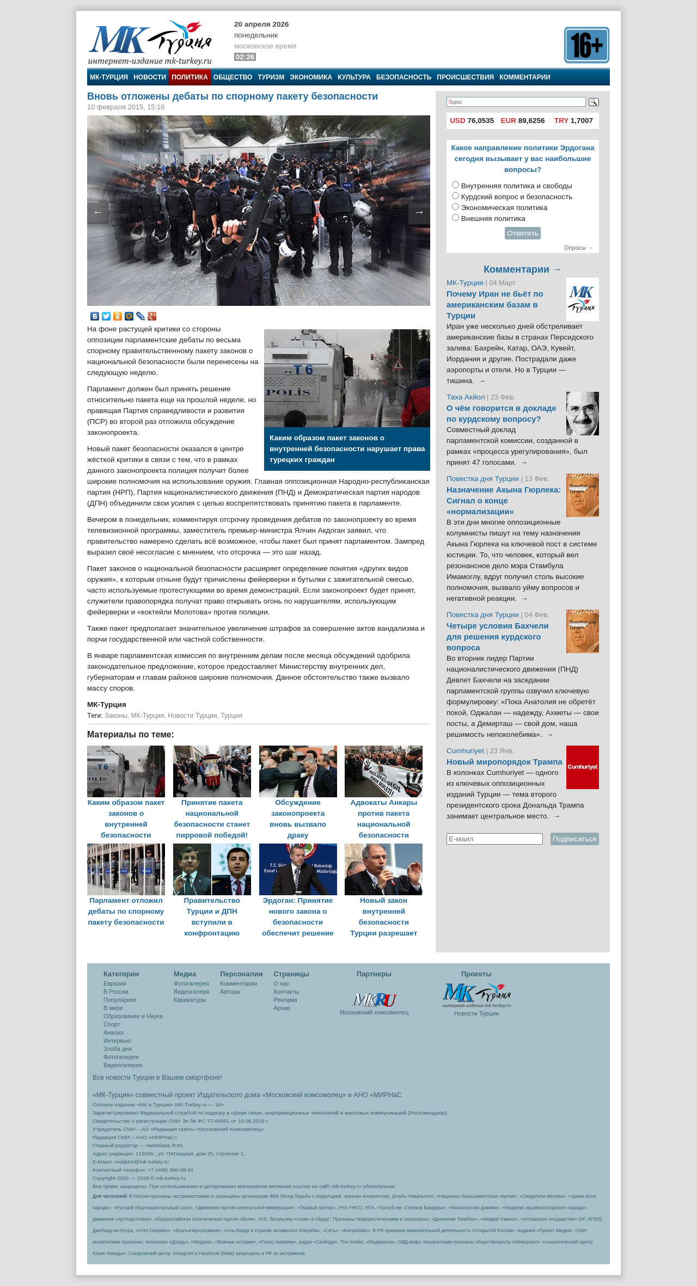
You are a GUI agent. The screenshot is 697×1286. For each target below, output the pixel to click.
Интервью (117, 1040)
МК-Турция (109, 77)
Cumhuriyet (466, 751)
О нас (282, 983)
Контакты (286, 991)
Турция (231, 715)
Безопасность (403, 77)
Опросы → (579, 247)
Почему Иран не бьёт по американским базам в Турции (495, 305)
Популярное (120, 999)
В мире (113, 1008)
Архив (282, 1008)
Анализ (113, 1032)
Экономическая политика (504, 208)
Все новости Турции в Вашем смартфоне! (157, 1077)
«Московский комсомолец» (304, 1095)
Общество (233, 77)
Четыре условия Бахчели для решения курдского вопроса (498, 637)
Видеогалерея (122, 1065)
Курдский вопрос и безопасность (517, 197)
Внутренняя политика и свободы (516, 186)
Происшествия (465, 77)
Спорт (111, 1024)
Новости (149, 77)
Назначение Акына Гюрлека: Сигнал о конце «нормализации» (504, 500)
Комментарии (525, 77)
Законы (116, 715)
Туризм (271, 77)
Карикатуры (190, 999)
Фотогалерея (121, 1057)
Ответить (523, 233)
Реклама (285, 999)
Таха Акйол (466, 397)
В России (116, 991)
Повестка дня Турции (484, 479)
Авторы (230, 991)
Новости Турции (192, 715)
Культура (354, 77)
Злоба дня (117, 1048)
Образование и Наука (133, 1016)
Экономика (311, 77)
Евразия (114, 983)
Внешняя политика (493, 218)
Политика (190, 77)
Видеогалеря (191, 991)
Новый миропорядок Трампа (505, 762)
